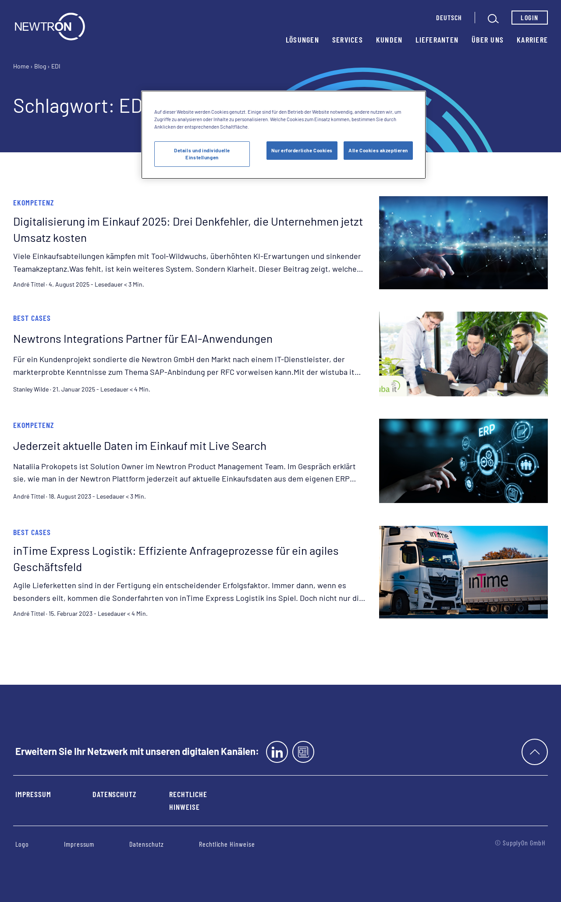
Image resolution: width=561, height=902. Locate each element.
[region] (283, 134)
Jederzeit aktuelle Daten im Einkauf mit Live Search (139, 445)
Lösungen (302, 39)
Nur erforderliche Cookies (302, 150)
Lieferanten (436, 39)
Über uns (488, 39)
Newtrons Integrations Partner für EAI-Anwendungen (143, 338)
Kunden (389, 39)
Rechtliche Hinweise (188, 800)
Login (529, 17)
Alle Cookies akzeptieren (378, 150)
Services (347, 39)
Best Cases (32, 318)
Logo (22, 844)
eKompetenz (33, 202)
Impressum (33, 794)
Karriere (532, 39)
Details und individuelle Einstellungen (202, 153)
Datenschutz (114, 794)
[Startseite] (50, 26)
